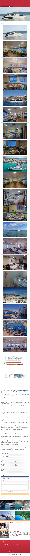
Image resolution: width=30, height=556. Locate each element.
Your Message (15, 487)
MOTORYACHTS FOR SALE (18, 545)
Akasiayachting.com (6, 6)
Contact (27, 1)
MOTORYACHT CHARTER (7, 544)
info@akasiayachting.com (6, 551)
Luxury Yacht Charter (14, 522)
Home (24, 1)
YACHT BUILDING (17, 544)
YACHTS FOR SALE (6, 545)
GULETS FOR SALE (6, 547)
